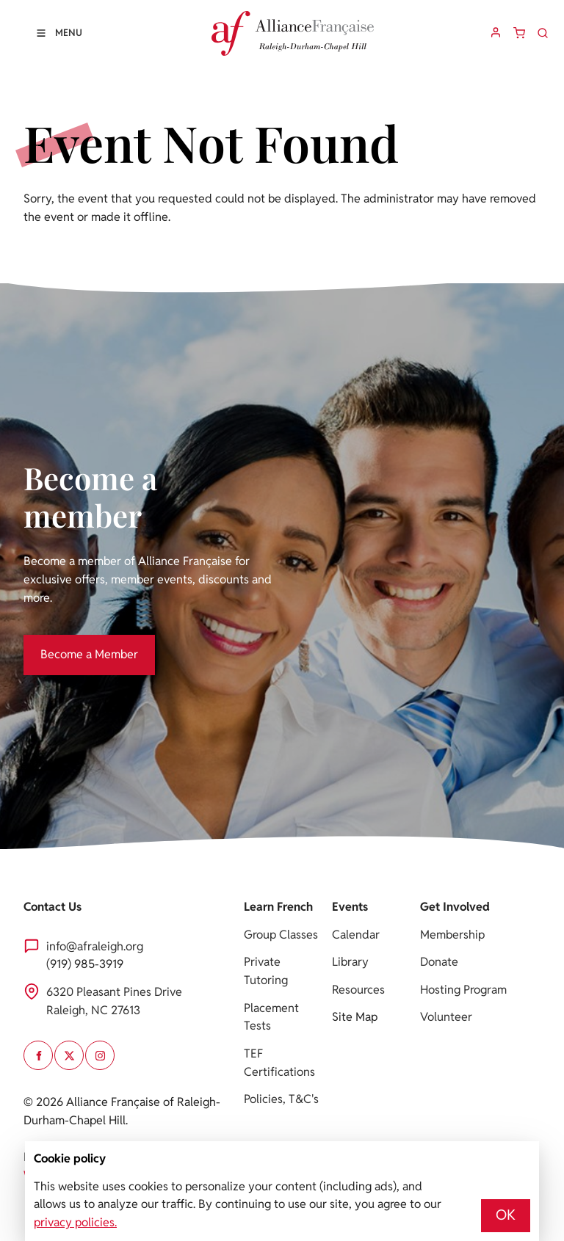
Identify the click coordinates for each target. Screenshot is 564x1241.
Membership (452, 934)
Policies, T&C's (281, 1099)
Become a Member (72, 643)
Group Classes (281, 934)
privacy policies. (75, 1222)
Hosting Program (463, 989)
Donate (439, 961)
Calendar (356, 934)
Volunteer (446, 1017)
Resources (358, 989)
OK (506, 1215)
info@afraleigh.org (94, 946)
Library (350, 961)
